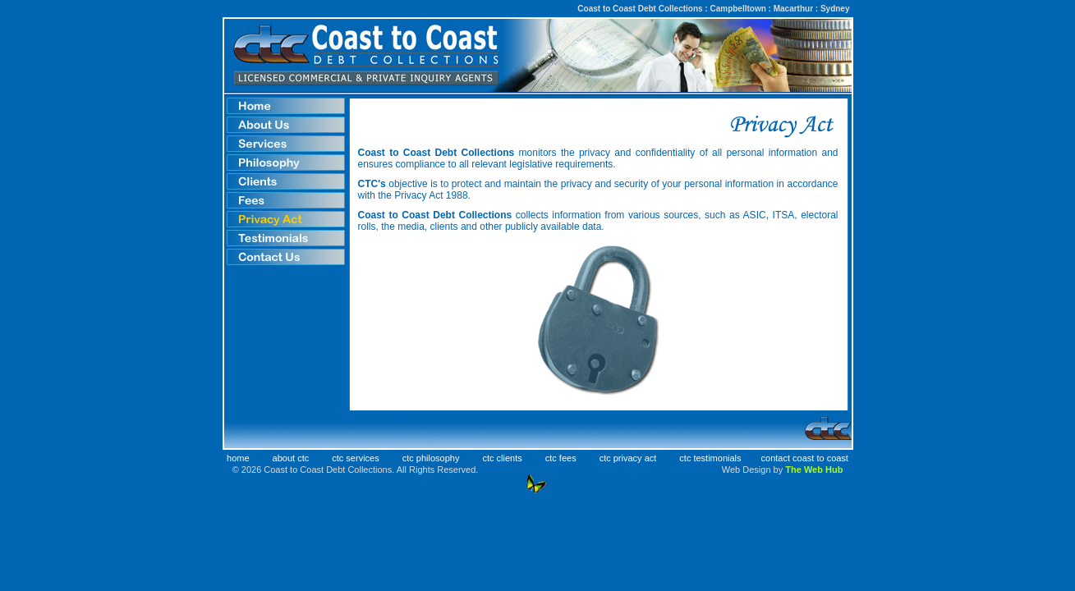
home (238, 458)
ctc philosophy (431, 458)
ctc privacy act (628, 458)
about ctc (291, 458)
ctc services (355, 458)
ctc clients (501, 458)
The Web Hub (814, 469)
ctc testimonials (710, 458)
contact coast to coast (804, 458)
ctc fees (561, 458)
